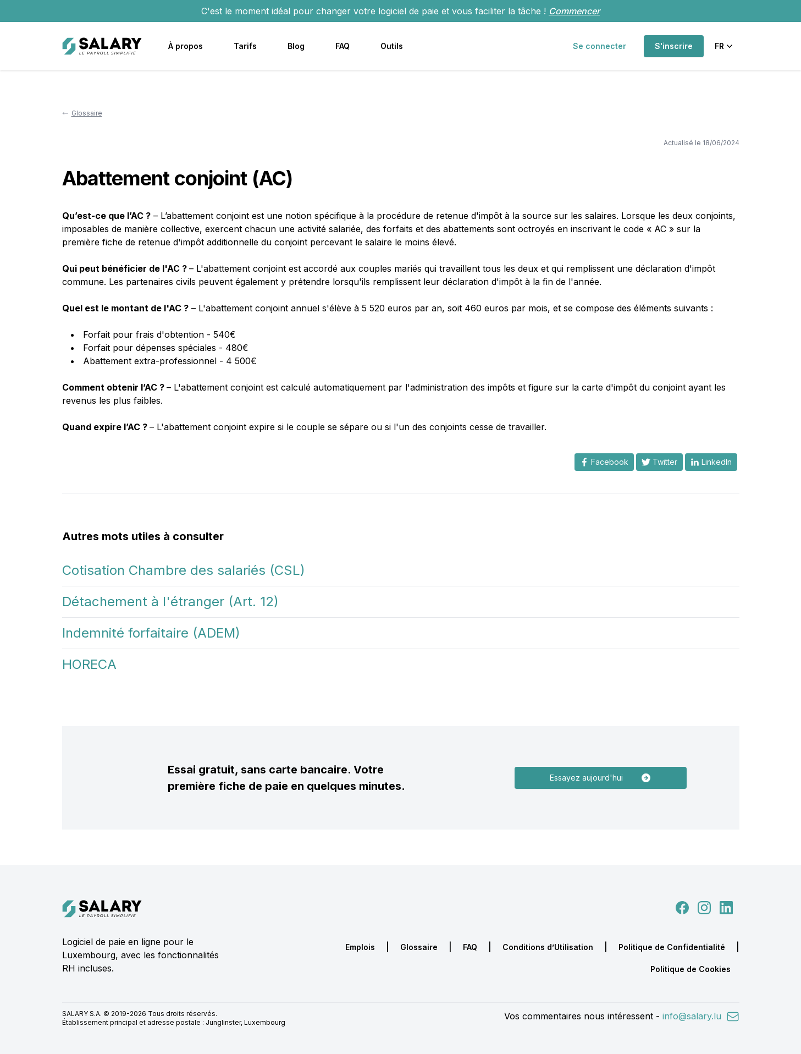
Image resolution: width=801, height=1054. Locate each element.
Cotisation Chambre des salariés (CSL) (183, 570)
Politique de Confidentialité (671, 947)
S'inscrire (674, 46)
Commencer (574, 11)
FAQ (342, 46)
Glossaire (419, 947)
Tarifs (245, 46)
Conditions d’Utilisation (547, 947)
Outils (391, 46)
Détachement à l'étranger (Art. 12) (170, 602)
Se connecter (599, 46)
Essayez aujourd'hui (600, 777)
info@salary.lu (700, 1016)
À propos (185, 46)
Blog (296, 46)
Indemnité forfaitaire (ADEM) (151, 633)
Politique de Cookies (690, 969)
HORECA (89, 664)
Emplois (360, 947)
